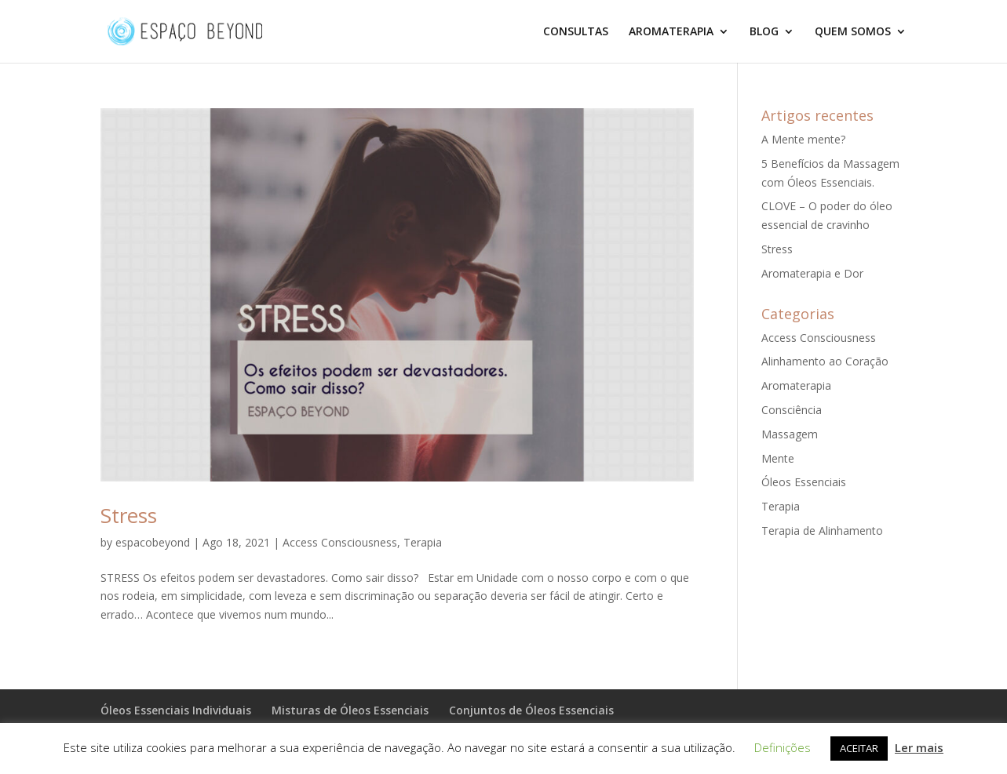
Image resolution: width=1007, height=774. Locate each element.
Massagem (789, 434)
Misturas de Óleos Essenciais (350, 710)
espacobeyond (152, 542)
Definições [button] (782, 747)
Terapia (422, 542)
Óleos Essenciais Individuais (175, 710)
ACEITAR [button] (859, 748)
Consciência (791, 409)
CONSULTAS (575, 32)
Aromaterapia (796, 385)
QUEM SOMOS (853, 32)
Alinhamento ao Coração (824, 361)
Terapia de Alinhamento (822, 530)
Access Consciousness (340, 542)
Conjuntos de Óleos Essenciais (531, 710)
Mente (777, 458)
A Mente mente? (803, 139)
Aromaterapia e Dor (812, 273)
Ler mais (919, 747)
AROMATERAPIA (671, 32)
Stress (128, 515)
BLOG (764, 32)
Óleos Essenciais (803, 481)
